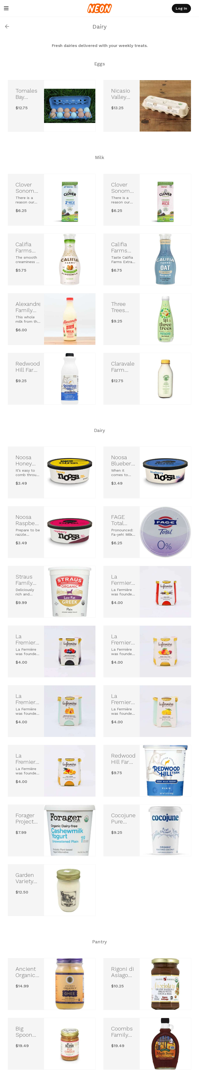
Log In (181, 8)
